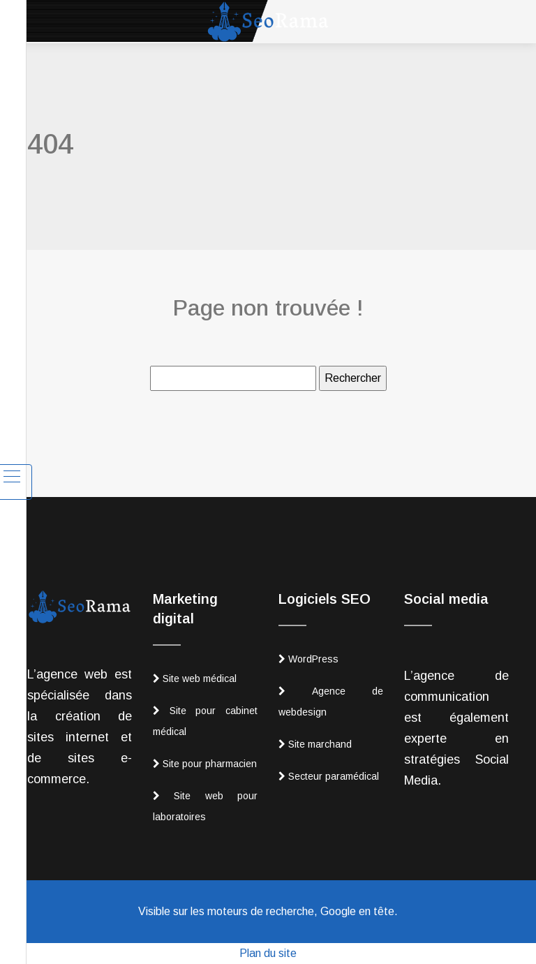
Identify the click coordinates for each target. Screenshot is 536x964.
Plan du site (268, 953)
